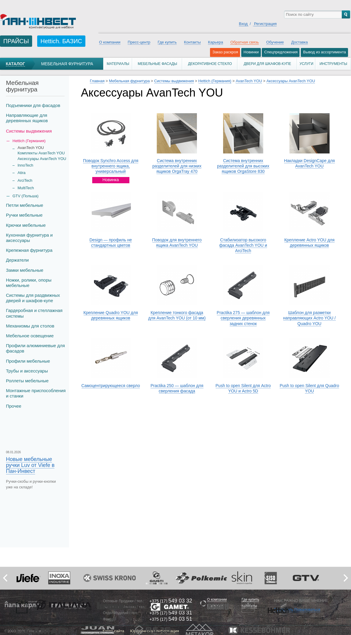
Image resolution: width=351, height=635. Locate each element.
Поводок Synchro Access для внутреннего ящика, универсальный (110, 166)
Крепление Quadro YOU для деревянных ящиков (111, 315)
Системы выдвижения (29, 130)
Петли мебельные (24, 205)
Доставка (299, 42)
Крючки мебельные (26, 225)
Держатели (17, 260)
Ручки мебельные (24, 215)
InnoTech (25, 165)
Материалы (118, 64)
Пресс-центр (139, 42)
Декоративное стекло (210, 64)
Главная (97, 81)
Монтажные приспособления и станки (36, 393)
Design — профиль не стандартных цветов (111, 242)
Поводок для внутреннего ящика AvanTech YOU (177, 242)
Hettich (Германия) (214, 81)
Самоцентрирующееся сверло (111, 385)
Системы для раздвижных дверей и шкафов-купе (33, 298)
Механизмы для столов (30, 325)
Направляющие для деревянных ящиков (27, 118)
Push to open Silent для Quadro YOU (309, 388)
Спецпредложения (280, 52)
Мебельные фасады (157, 64)
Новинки (251, 52)
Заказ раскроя (225, 52)
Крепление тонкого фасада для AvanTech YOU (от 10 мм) (177, 315)
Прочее (13, 406)
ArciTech (25, 180)
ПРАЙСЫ (16, 41)
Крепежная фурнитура (29, 250)
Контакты (192, 42)
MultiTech (26, 188)
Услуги (307, 64)
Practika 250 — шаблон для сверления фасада (177, 388)
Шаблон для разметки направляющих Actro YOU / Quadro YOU (309, 318)
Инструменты (333, 64)
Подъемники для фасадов (33, 105)
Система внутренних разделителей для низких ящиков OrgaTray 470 (176, 166)
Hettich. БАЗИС (61, 41)
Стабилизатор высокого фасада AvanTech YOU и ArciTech (243, 245)
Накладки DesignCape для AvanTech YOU (309, 163)
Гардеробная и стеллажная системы (34, 313)
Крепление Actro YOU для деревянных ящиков (309, 242)
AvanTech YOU (249, 81)
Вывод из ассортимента (324, 52)
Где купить (167, 42)
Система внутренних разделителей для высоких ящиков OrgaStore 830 (243, 166)
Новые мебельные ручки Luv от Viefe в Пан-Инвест (30, 465)
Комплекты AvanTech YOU (41, 153)
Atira (22, 172)
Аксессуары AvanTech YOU (42, 158)
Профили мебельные (28, 361)
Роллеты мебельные (27, 380)
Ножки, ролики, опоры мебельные (28, 282)
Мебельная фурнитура (67, 63)
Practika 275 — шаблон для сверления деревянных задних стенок (243, 318)
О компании (109, 42)
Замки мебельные (24, 270)
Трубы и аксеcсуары (27, 370)
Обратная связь (244, 42)
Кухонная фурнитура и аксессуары (29, 237)
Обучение (275, 42)
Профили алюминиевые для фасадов (35, 348)
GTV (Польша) (25, 196)
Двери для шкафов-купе (267, 64)
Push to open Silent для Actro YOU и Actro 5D (243, 388)
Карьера (215, 42)
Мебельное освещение (30, 335)
